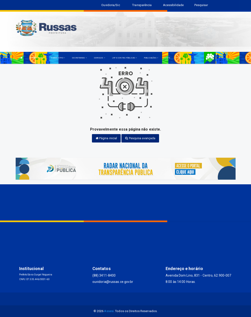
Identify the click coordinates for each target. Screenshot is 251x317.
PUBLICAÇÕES (151, 58)
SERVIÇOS (99, 58)
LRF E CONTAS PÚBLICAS (124, 58)
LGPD (167, 58)
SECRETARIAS (79, 58)
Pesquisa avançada (140, 138)
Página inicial (106, 138)
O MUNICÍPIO (58, 58)
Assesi (109, 311)
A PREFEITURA (37, 58)
